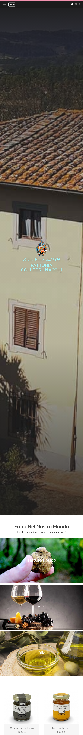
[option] (41, 257)
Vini (41, 606)
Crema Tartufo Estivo (22, 728)
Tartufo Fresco (41, 560)
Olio (42, 653)
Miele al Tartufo (61, 728)
